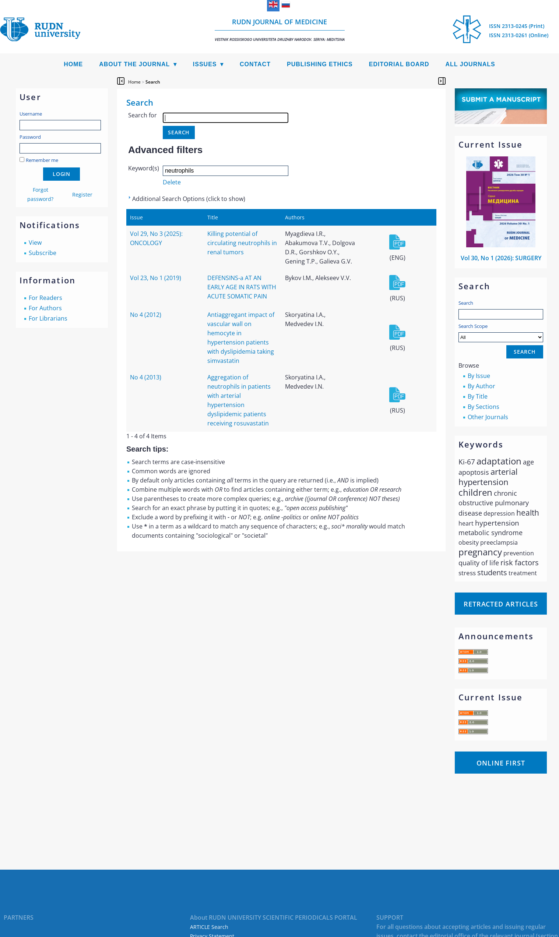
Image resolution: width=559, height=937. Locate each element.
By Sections (483, 407)
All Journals (470, 64)
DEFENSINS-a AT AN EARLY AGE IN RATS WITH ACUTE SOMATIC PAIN (241, 287)
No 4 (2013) (145, 377)
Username (31, 113)
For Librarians (48, 318)
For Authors (45, 308)
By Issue (479, 376)
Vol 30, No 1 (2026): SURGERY (501, 258)
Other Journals (488, 417)
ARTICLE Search (209, 926)
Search (465, 303)
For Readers (45, 298)
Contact (255, 64)
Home (73, 64)
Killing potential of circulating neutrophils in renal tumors (242, 243)
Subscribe (42, 253)
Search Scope (500, 332)
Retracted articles (501, 604)
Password (30, 137)
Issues (205, 64)
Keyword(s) (143, 168)
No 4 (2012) (145, 315)
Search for (142, 115)
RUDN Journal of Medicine (280, 29)
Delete (172, 182)
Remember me (42, 160)
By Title (478, 396)
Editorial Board (399, 64)
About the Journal (134, 64)
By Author (481, 386)
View (35, 242)
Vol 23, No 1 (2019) (155, 278)
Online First (501, 763)
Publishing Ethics (320, 64)
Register (82, 194)
